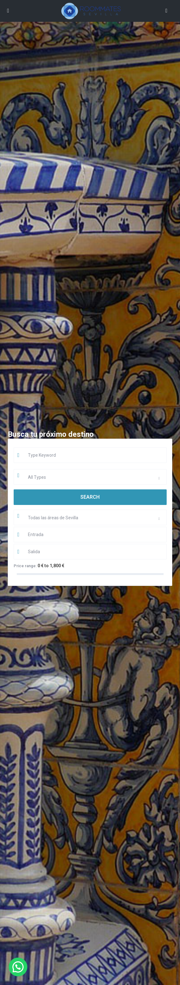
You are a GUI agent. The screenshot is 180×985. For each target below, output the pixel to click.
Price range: (25, 565)
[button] (18, 967)
